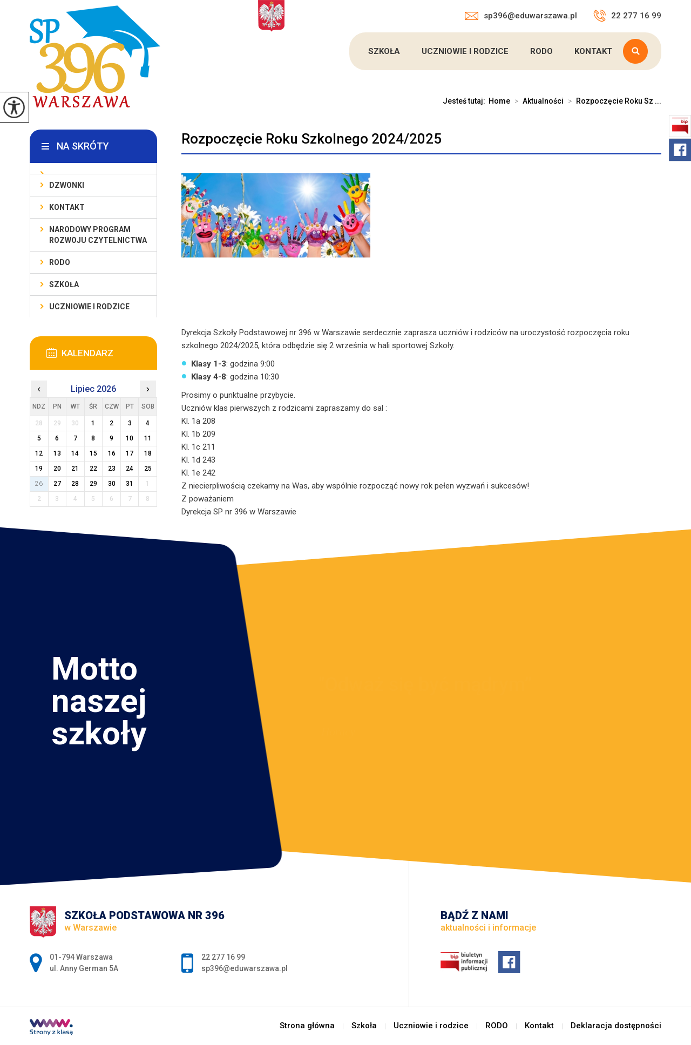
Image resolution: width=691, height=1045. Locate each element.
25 (148, 468)
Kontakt (593, 51)
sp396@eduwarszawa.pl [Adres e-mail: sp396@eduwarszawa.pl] (244, 968)
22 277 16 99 (627, 15)
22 (93, 468)
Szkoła (384, 51)
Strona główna (307, 1026)
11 (148, 438)
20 (57, 468)
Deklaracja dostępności (616, 1026)
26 (39, 483)
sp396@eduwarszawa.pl (521, 16)
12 (39, 453)
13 (57, 453)
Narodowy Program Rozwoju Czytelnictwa (98, 235)
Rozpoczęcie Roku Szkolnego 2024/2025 (311, 139)
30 (112, 483)
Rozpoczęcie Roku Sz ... (612, 101)
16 (112, 453)
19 (39, 468)
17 (129, 453)
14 (75, 453)
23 (112, 468)
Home (499, 101)
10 (129, 438)
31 (129, 483)
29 (93, 483)
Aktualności (537, 101)
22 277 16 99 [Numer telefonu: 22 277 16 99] (223, 957)
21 (75, 468)
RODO (541, 51)
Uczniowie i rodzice (465, 51)
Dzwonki (66, 185)
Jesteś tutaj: (466, 101)
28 (75, 483)
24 (129, 468)
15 (93, 453)
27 (57, 483)
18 (148, 453)
